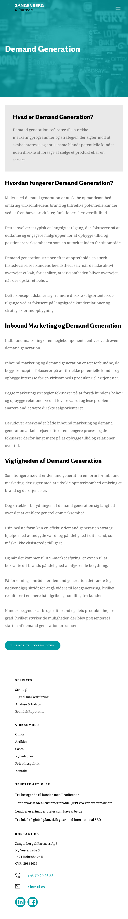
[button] (118, 7)
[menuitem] (64, 689)
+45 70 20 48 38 (40, 875)
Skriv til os (36, 886)
